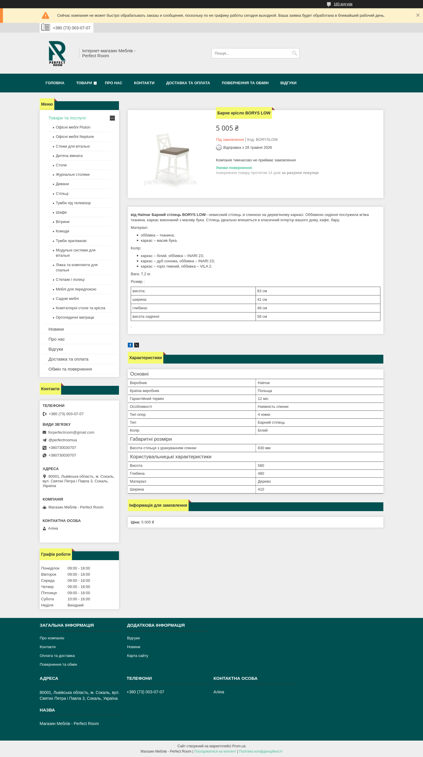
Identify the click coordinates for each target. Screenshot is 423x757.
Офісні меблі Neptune (75, 136)
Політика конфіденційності (261, 751)
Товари (84, 83)
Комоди (62, 231)
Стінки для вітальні (73, 146)
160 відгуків (343, 4)
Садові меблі (67, 298)
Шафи (61, 212)
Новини (56, 329)
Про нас (113, 83)
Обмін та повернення (70, 368)
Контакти (144, 83)
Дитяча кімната (69, 155)
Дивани (62, 184)
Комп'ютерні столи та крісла (80, 308)
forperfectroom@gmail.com (71, 432)
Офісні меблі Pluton (73, 127)
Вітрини (62, 221)
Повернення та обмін (245, 83)
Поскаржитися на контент (215, 751)
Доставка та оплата (188, 83)
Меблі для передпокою (76, 289)
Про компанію (52, 638)
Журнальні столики (73, 174)
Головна (55, 83)
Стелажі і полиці (70, 279)
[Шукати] (294, 53)
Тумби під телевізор (73, 203)
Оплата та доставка (57, 655)
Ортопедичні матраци (75, 317)
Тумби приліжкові (71, 241)
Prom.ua (239, 746)
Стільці (62, 193)
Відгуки (288, 83)
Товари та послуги (67, 117)
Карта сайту (137, 655)
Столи (61, 165)
